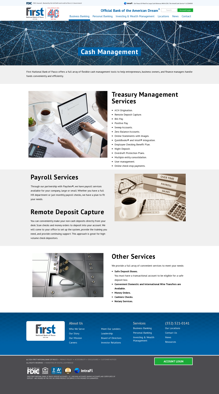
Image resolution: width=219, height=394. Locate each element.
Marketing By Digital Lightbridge (59, 363)
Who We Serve (77, 328)
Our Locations (172, 328)
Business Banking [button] (79, 16)
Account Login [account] (185, 10)
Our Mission (75, 338)
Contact (186, 16)
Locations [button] (163, 16)
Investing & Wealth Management (135, 16)
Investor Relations (111, 342)
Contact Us (171, 332)
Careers (73, 342)
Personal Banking (142, 332)
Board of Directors (111, 338)
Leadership (107, 333)
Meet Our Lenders (111, 328)
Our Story (74, 333)
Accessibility (80, 359)
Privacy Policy (66, 359)
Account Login (173, 361)
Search (169, 10)
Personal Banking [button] (102, 16)
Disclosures (93, 359)
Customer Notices (108, 359)
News (175, 16)
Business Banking (142, 328)
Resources (170, 341)
